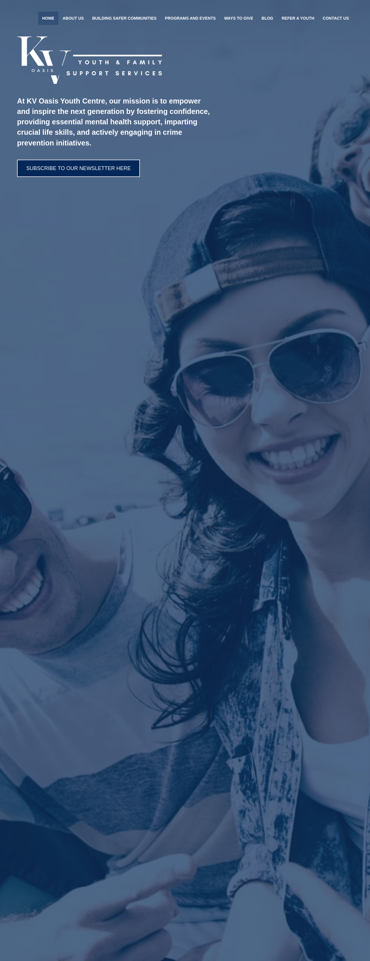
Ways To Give (238, 18)
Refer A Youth (298, 18)
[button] (78, 168)
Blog (267, 18)
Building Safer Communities (124, 18)
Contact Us (336, 18)
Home (48, 18)
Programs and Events (190, 18)
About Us (73, 18)
